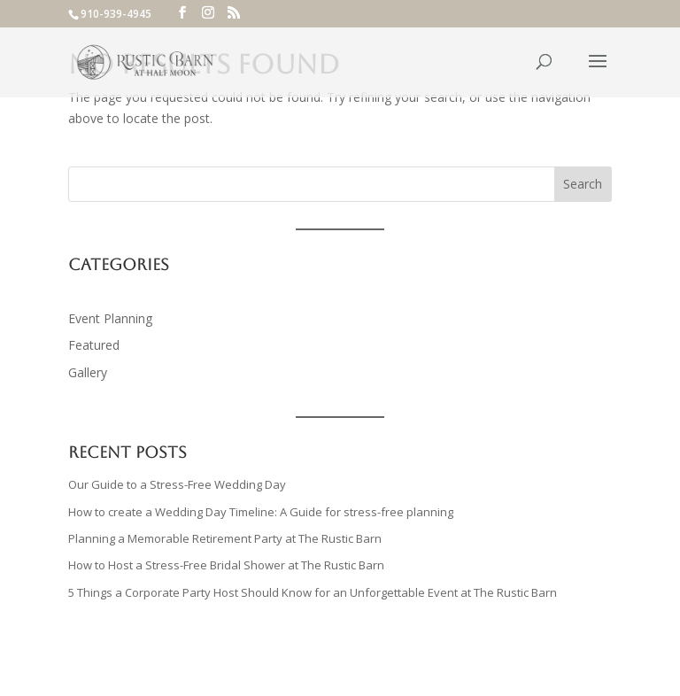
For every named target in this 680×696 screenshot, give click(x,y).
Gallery (87, 372)
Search (582, 183)
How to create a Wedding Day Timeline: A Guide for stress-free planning (260, 512)
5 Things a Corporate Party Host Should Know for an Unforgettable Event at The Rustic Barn (312, 592)
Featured (94, 344)
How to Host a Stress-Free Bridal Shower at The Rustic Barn (227, 565)
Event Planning (110, 318)
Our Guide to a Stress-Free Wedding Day (177, 484)
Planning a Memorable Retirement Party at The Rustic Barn (226, 538)
